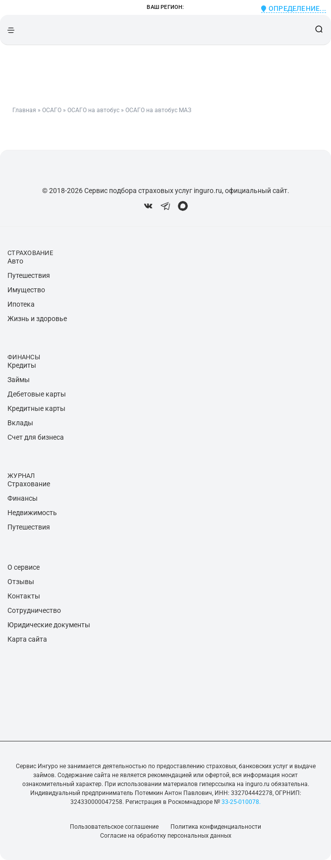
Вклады (20, 423)
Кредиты (21, 365)
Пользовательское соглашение (114, 826)
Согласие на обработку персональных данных (165, 835)
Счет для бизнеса (35, 437)
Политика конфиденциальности (215, 826)
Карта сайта (27, 639)
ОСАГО (51, 110)
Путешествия (28, 275)
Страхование (28, 484)
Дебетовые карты (36, 394)
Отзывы (20, 582)
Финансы (22, 498)
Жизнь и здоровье (37, 319)
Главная (24, 110)
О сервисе (23, 567)
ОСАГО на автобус (93, 110)
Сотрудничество (34, 610)
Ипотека (21, 304)
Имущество (26, 290)
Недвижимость (32, 513)
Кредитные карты (36, 408)
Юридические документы (48, 625)
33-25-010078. (240, 801)
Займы (18, 380)
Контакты (23, 596)
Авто (15, 261)
